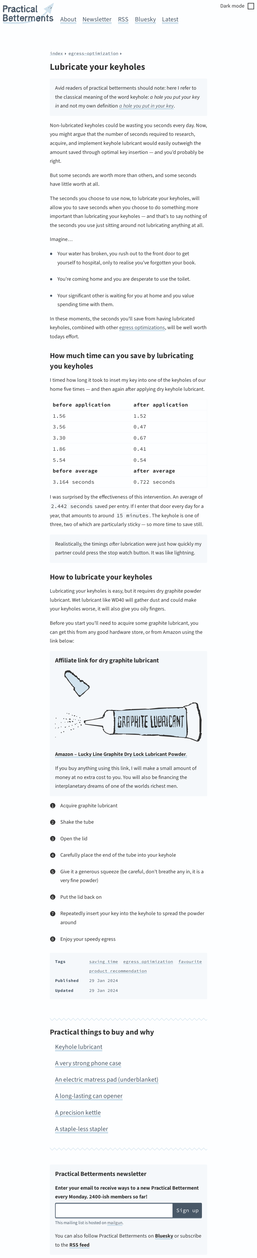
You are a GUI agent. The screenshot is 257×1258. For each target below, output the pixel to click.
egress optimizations (142, 327)
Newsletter (97, 19)
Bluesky (145, 19)
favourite (190, 961)
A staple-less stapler (81, 1129)
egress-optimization (93, 53)
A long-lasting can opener (89, 1096)
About (68, 19)
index (56, 53)
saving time (103, 961)
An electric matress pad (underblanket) (107, 1079)
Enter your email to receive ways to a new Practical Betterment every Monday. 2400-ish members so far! (127, 1192)
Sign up (187, 1210)
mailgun (114, 1223)
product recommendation (118, 971)
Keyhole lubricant (78, 1046)
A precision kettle (78, 1112)
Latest (170, 19)
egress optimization (148, 961)
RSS (123, 19)
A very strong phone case (88, 1063)
